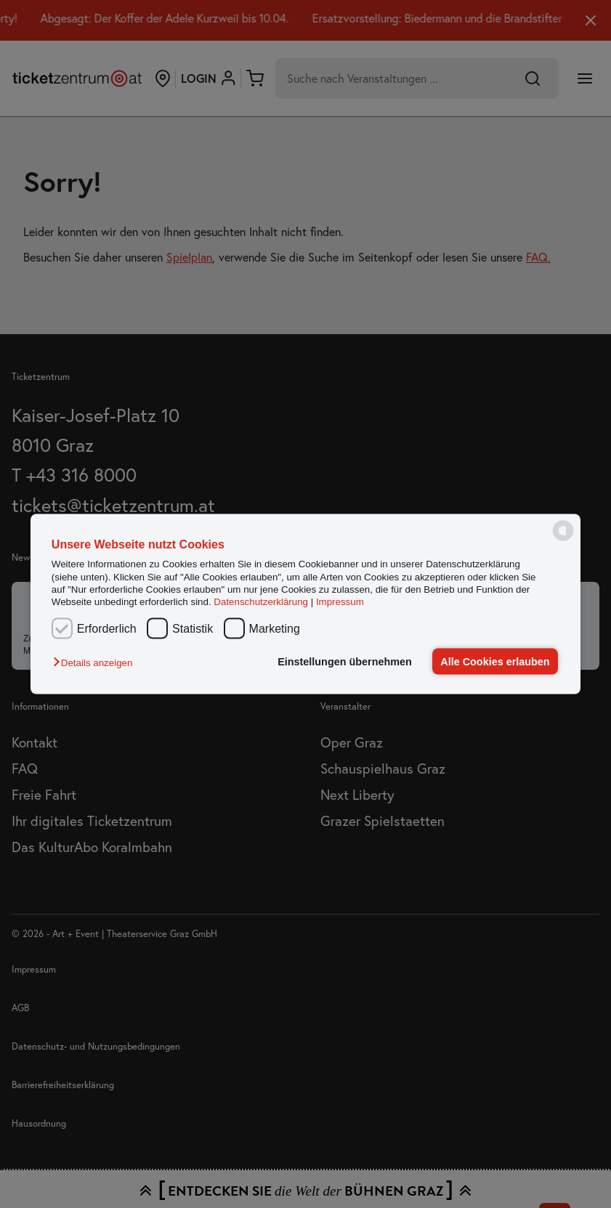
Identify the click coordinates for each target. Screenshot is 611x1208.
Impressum (340, 601)
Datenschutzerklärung (261, 601)
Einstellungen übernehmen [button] (345, 662)
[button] (96, 662)
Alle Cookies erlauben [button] (494, 662)
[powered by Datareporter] (563, 539)
